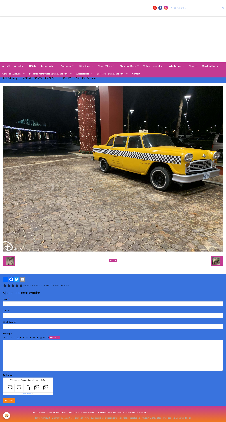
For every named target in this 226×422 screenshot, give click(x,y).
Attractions (85, 66)
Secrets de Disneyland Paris (111, 73)
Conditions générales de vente (111, 412)
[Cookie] (6, 415)
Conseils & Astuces (12, 73)
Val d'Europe (175, 66)
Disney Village (105, 66)
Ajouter (9, 400)
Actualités (19, 66)
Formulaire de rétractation (137, 412)
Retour (113, 261)
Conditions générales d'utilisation (82, 412)
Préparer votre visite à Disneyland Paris (49, 73)
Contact (136, 73)
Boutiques (66, 66)
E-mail (6, 310)
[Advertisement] (113, 39)
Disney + (193, 66)
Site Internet (9, 322)
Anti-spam (8, 375)
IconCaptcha (27, 393)
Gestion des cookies (57, 412)
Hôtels (32, 66)
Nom (5, 299)
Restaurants (47, 66)
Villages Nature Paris (153, 66)
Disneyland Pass (128, 66)
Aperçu (54, 337)
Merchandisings (210, 66)
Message (7, 333)
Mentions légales (39, 412)
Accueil (6, 66)
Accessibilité (83, 73)
